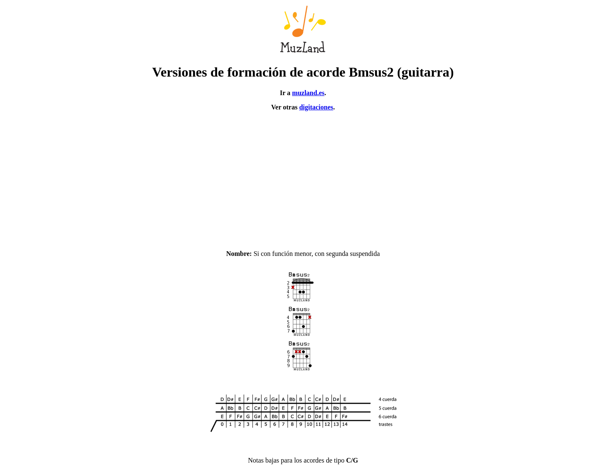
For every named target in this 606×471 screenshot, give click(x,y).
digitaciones (316, 107)
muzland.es (308, 92)
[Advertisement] (303, 177)
